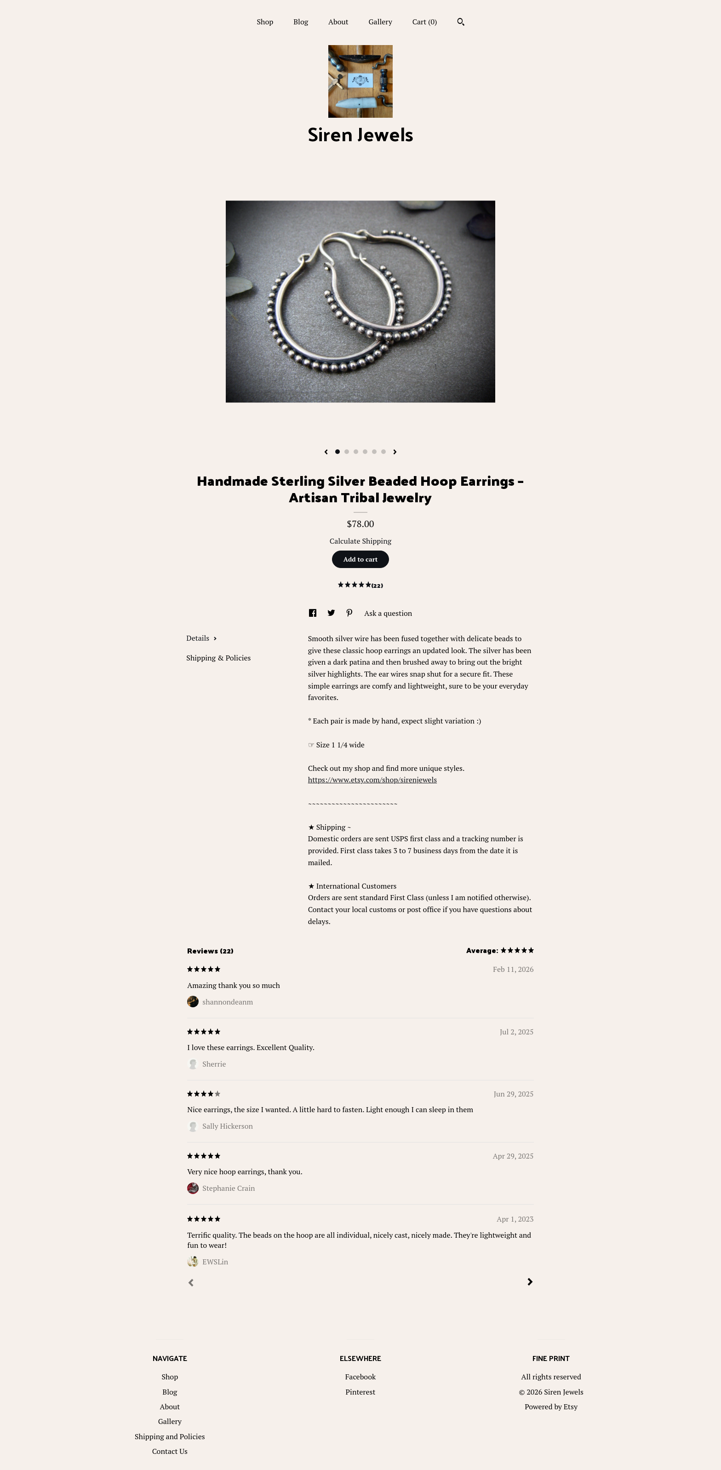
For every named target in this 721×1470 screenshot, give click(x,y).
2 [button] (346, 451)
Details (201, 638)
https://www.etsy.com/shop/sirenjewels (372, 780)
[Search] (461, 23)
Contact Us (170, 1451)
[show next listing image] (395, 452)
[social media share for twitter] (332, 613)
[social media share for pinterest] (350, 613)
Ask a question (388, 613)
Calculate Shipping (360, 541)
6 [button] (383, 451)
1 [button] (337, 451)
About (338, 22)
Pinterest (361, 1392)
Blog (300, 22)
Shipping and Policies (170, 1436)
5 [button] (374, 451)
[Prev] (191, 1284)
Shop (265, 22)
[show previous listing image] (326, 452)
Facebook (360, 1377)
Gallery (380, 22)
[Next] (530, 1283)
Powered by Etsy (551, 1406)
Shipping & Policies (218, 658)
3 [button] (356, 451)
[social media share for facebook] (313, 613)
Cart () (424, 22)
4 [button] (365, 451)
